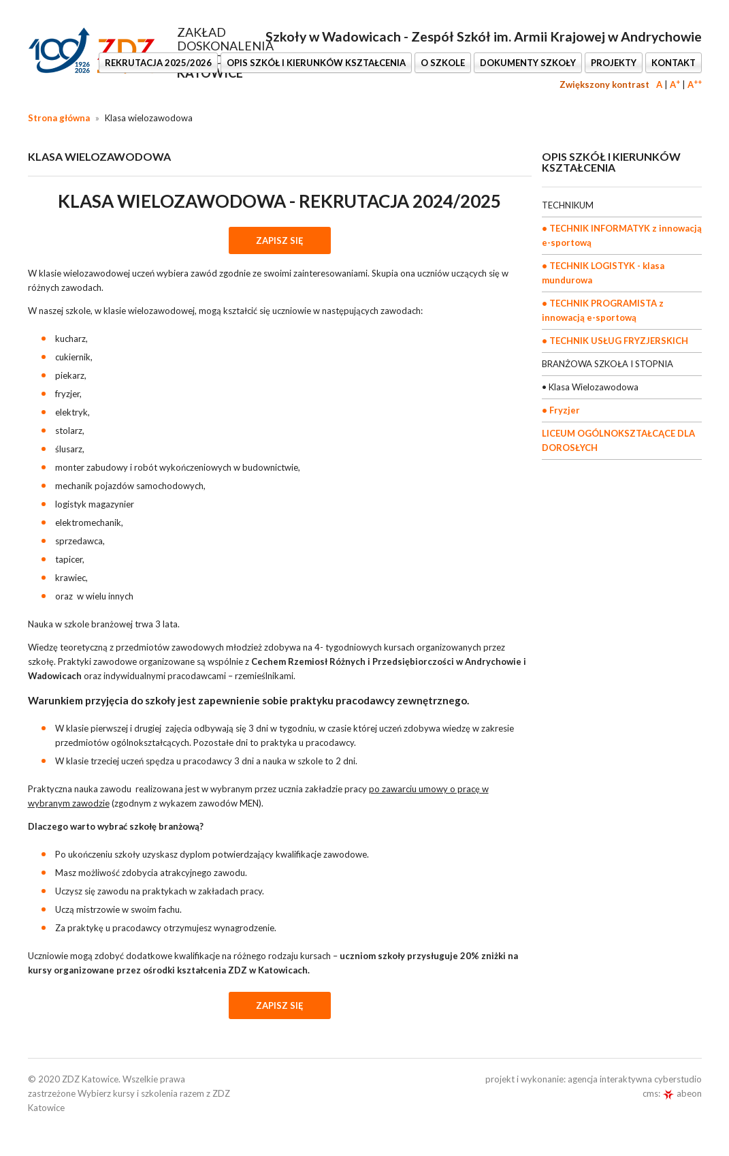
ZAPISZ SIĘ (280, 240)
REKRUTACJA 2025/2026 (158, 62)
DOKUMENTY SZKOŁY (528, 62)
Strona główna (59, 117)
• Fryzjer (561, 410)
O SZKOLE (443, 62)
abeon (682, 1093)
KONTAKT (673, 62)
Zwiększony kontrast (604, 84)
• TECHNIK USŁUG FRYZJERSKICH (615, 340)
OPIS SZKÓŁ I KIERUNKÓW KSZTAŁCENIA (316, 62)
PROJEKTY (613, 62)
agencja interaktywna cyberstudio (635, 1079)
